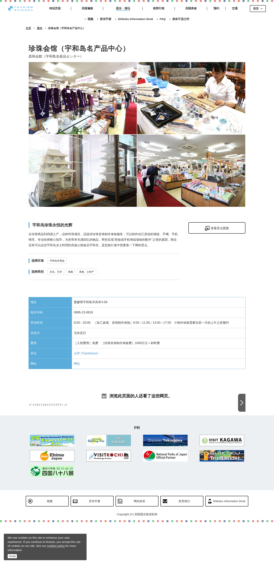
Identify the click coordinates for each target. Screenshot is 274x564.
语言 (256, 8)
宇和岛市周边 (57, 260)
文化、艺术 (56, 271)
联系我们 (184, 543)
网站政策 (139, 543)
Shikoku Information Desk (229, 543)
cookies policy (56, 545)
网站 (77, 363)
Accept (12, 556)
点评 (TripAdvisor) (86, 353)
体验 (70, 271)
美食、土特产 (86, 271)
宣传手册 (94, 543)
